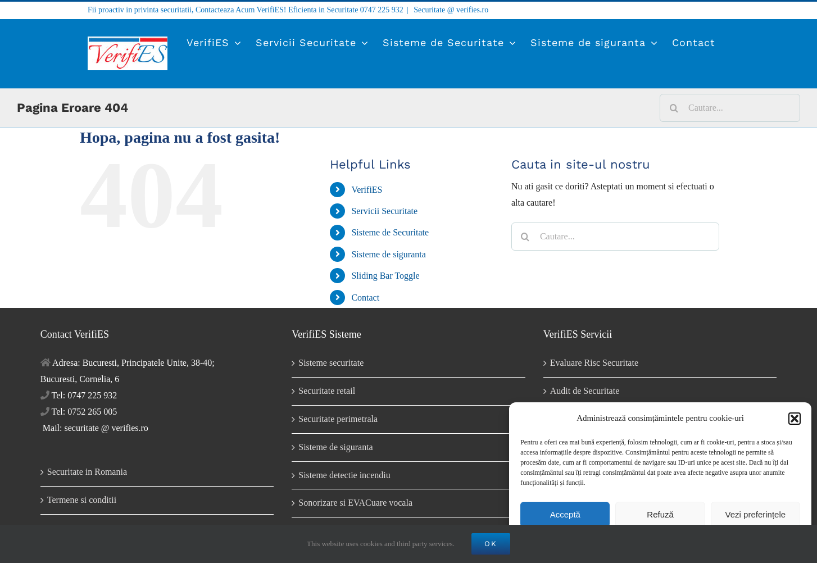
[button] (794, 418)
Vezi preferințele (755, 514)
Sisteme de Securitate (390, 232)
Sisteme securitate (331, 362)
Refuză (660, 514)
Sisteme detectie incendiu (344, 475)
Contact (365, 297)
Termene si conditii (81, 500)
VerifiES (366, 189)
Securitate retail (326, 391)
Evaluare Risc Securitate (594, 362)
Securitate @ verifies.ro (450, 10)
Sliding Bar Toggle (385, 275)
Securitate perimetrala (338, 419)
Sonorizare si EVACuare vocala (355, 502)
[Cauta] (674, 108)
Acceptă (565, 514)
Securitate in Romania (87, 471)
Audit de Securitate (585, 391)
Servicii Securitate (384, 211)
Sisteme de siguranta (388, 254)
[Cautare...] (730, 108)
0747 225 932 (381, 10)
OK (490, 543)
